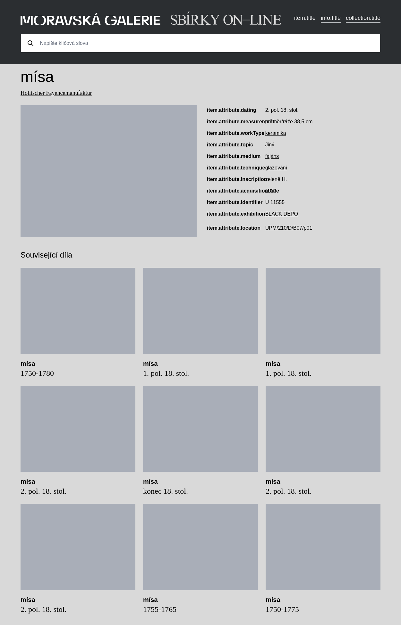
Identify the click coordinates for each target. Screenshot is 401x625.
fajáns (272, 156)
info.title (331, 18)
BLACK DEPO (281, 214)
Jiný (269, 144)
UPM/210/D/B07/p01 (288, 228)
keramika (275, 133)
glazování (276, 167)
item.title (305, 18)
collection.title (363, 18)
